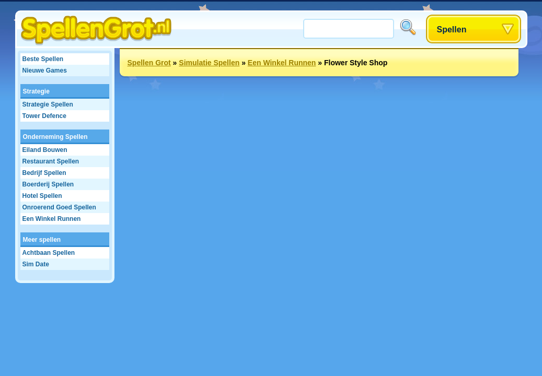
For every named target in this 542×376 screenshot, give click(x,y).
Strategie (36, 91)
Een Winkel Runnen (51, 218)
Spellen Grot (149, 62)
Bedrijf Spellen (44, 173)
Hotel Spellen (42, 195)
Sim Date (35, 264)
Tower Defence (44, 116)
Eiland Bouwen (44, 150)
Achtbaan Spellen (48, 252)
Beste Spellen (43, 59)
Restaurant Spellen (50, 161)
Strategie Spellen (47, 104)
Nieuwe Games (44, 70)
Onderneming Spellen (55, 136)
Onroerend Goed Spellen (59, 207)
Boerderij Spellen (48, 184)
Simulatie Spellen (209, 62)
